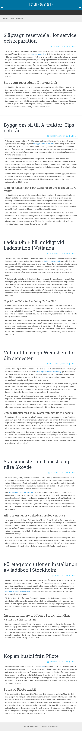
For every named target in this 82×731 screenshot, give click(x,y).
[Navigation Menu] (80, 7)
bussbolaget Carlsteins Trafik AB (21, 492)
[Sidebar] (2, 7)
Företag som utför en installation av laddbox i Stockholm (40, 567)
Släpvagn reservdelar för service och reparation (40, 38)
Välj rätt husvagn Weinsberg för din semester (39, 355)
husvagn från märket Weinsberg (49, 372)
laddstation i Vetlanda (52, 261)
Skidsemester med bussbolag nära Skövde (36, 464)
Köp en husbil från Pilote (31, 656)
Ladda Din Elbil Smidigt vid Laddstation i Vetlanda (34, 245)
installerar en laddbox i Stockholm (17, 592)
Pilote (42, 667)
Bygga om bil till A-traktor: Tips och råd (39, 128)
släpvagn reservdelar (38, 54)
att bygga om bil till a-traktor (43, 144)
